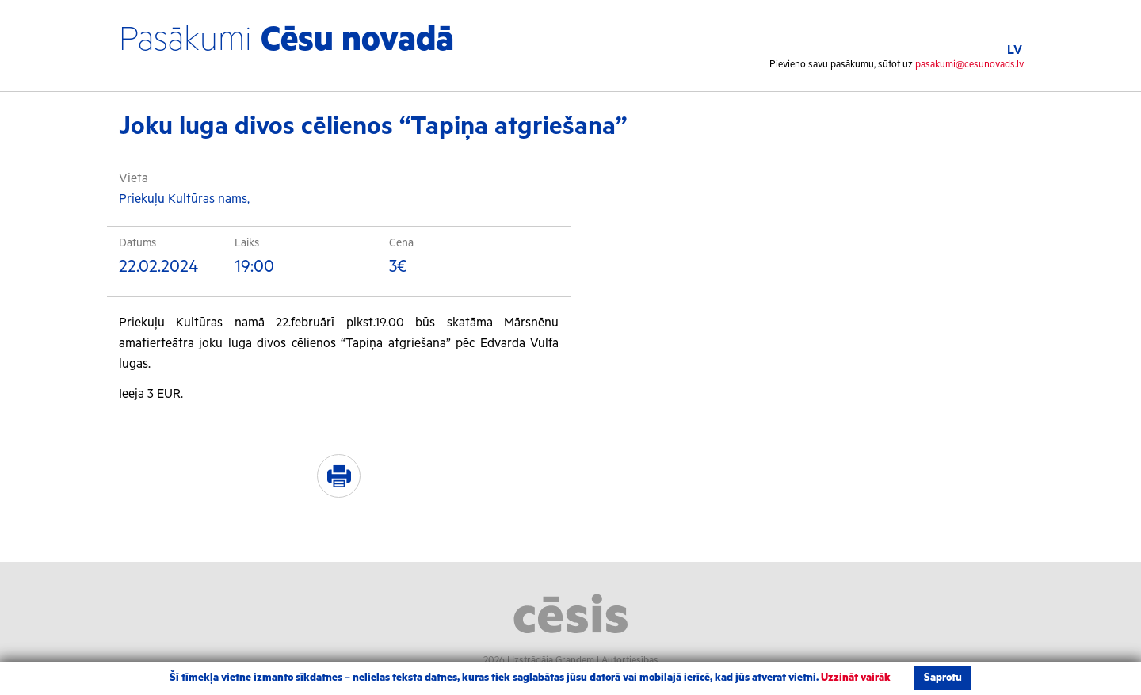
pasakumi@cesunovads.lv (969, 65)
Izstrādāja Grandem (553, 660)
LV (1014, 50)
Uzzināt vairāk (856, 678)
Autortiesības (629, 660)
